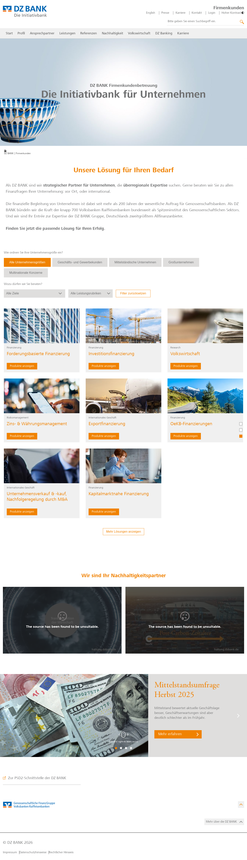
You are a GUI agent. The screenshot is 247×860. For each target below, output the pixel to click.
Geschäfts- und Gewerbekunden (80, 262)
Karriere (180, 12)
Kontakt (197, 12)
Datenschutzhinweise (33, 852)
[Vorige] (8, 715)
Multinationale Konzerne (25, 272)
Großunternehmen (181, 262)
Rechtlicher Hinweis (61, 852)
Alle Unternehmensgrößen (27, 262)
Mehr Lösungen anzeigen (123, 531)
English (150, 12)
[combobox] (205, 21)
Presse (165, 12)
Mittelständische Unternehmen (135, 262)
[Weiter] (238, 715)
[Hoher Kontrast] (233, 13)
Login (211, 12)
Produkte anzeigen (22, 366)
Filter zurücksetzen (133, 293)
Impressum (10, 852)
